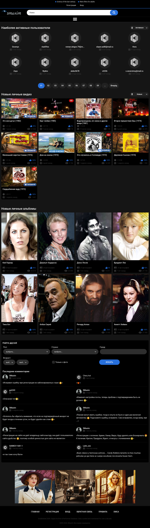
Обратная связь (84, 512)
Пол (5, 347)
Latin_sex (87, 446)
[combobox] (26, 351)
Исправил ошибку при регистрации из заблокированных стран (32, 383)
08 (91, 86)
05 (70, 86)
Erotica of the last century (66, 2)
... (105, 86)
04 (62, 86)
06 (77, 86)
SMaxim (12, 376)
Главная (35, 512)
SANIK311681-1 (16, 446)
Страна (54, 347)
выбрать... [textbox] (10, 352)
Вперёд (114, 86)
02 (48, 86)
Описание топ (10, 399)
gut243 (12, 390)
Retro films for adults (87, 2)
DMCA (116, 512)
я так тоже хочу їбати (12, 454)
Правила (103, 512)
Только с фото (61, 362)
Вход (82, 5)
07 (84, 86)
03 (55, 86)
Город (102, 347)
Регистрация (71, 5)
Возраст (6, 358)
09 (98, 86)
